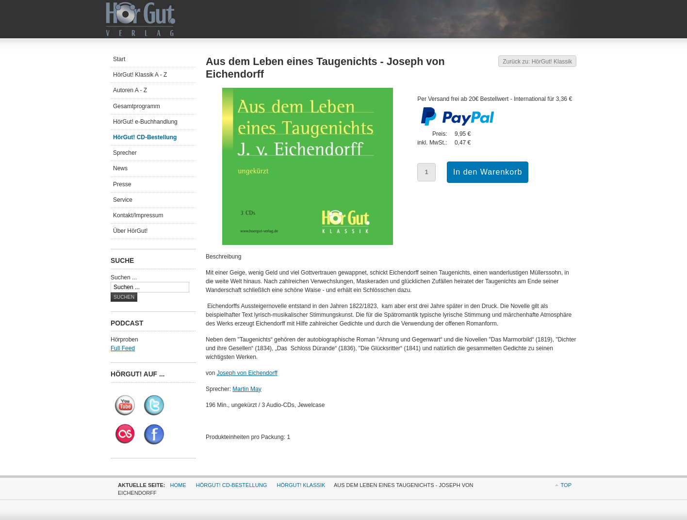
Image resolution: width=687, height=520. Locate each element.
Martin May (246, 389)
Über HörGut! (130, 231)
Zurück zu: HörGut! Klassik (537, 61)
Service (122, 199)
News (120, 168)
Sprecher (125, 152)
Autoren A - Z (130, 90)
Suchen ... (124, 277)
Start (119, 59)
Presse (122, 184)
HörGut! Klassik (301, 485)
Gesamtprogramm (136, 106)
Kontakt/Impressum (138, 215)
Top (566, 485)
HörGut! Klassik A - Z (140, 74)
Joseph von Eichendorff (247, 373)
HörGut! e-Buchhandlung (145, 121)
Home (178, 485)
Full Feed (123, 348)
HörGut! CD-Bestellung (145, 137)
